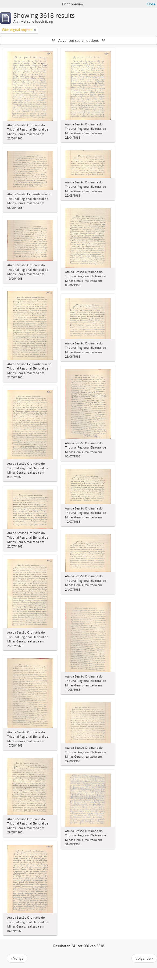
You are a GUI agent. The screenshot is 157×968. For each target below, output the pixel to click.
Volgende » (144, 958)
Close (151, 4)
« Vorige (17, 958)
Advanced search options (78, 40)
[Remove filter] (35, 29)
